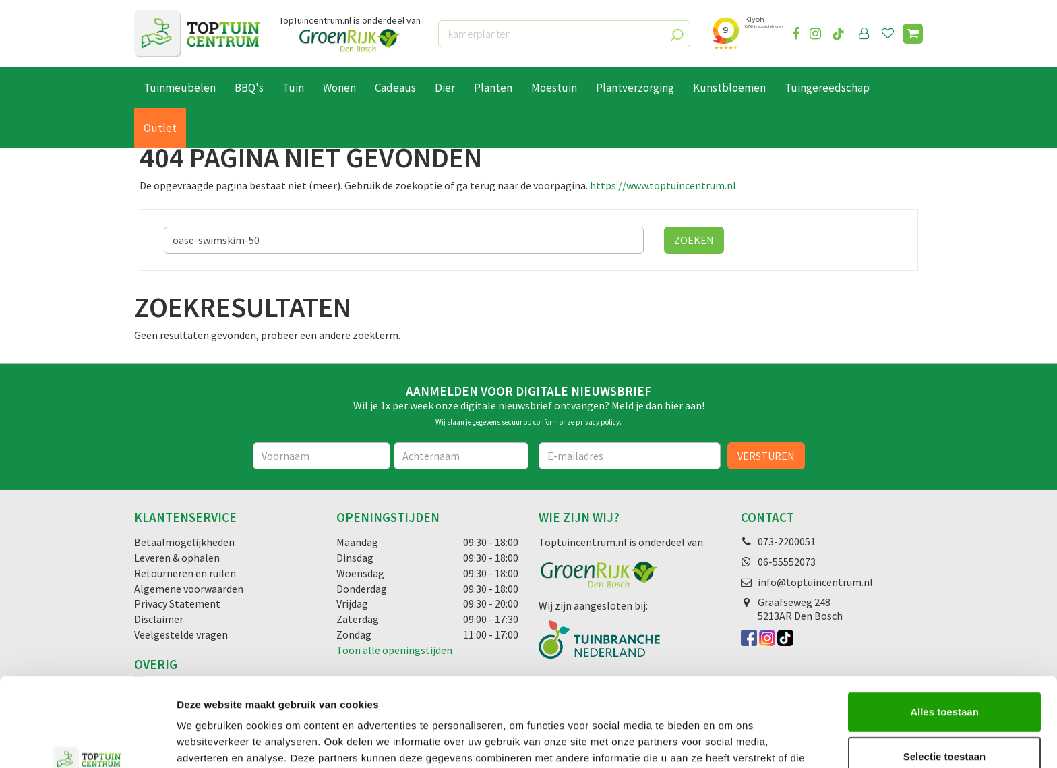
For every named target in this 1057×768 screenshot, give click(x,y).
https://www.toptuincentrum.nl (663, 185)
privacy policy (598, 422)
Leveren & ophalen (177, 557)
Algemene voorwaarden (188, 588)
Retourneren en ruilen (185, 573)
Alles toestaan (944, 635)
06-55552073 (787, 561)
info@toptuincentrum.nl (815, 582)
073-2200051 (787, 541)
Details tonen (728, 741)
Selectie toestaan (944, 680)
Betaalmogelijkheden (184, 542)
